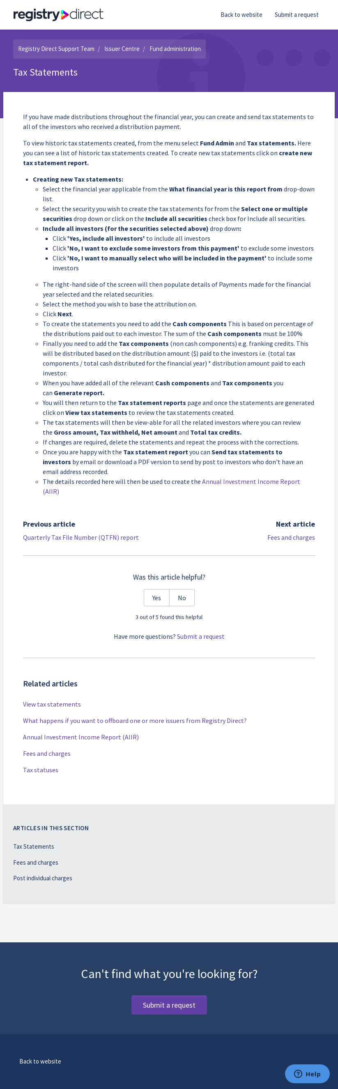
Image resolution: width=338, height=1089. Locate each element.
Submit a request (297, 14)
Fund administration (175, 49)
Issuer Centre (122, 49)
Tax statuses (40, 770)
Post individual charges (42, 878)
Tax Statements (33, 846)
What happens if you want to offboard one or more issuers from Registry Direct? (135, 720)
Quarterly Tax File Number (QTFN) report (81, 537)
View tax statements (52, 704)
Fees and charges (291, 537)
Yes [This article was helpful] (156, 598)
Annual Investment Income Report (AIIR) (81, 737)
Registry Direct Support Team (56, 49)
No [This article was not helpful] (182, 598)
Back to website (241, 14)
